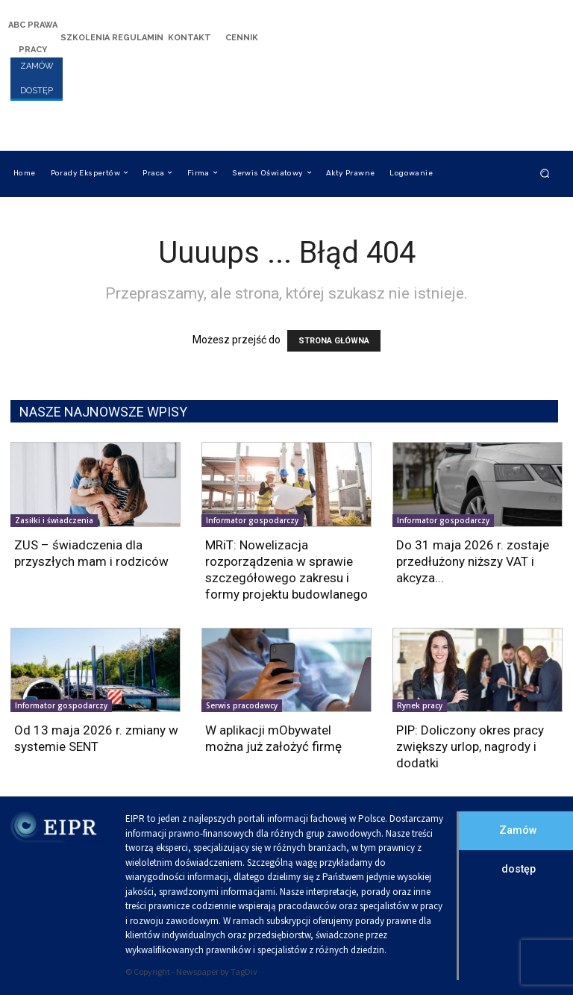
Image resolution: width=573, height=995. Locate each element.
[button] (545, 172)
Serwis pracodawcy (242, 705)
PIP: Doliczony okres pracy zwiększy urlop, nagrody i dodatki (470, 746)
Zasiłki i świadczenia (54, 520)
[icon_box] (33, 36)
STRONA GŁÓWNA (333, 341)
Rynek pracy (419, 705)
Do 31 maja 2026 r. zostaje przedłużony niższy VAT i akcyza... (472, 561)
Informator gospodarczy (252, 520)
